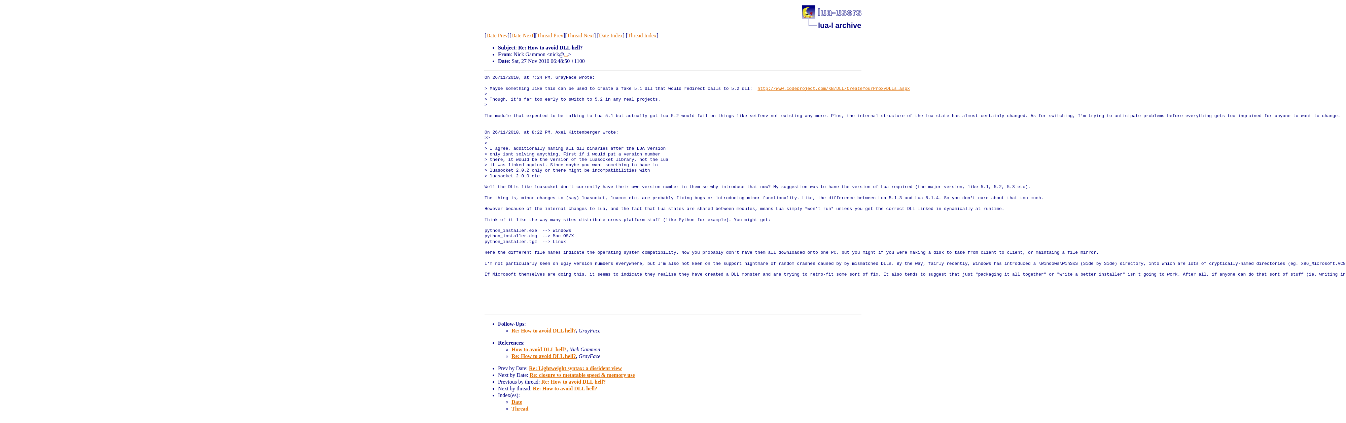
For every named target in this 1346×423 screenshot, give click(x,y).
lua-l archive (839, 25)
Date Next (522, 35)
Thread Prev (550, 35)
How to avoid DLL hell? (539, 349)
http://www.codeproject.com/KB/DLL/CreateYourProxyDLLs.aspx (833, 89)
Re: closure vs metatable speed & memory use (582, 375)
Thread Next (580, 35)
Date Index (611, 35)
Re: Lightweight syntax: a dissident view (575, 368)
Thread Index (642, 35)
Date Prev (497, 35)
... (566, 54)
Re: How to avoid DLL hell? (543, 330)
